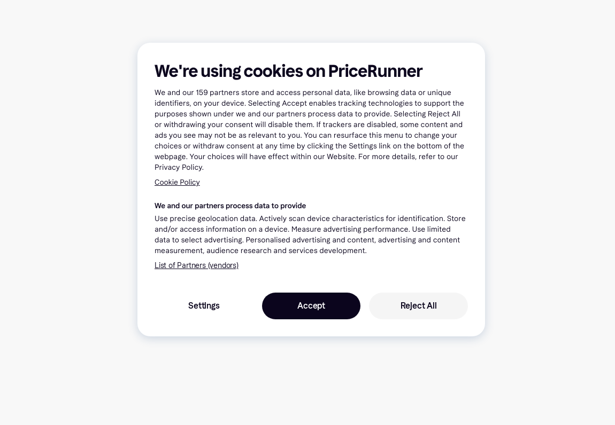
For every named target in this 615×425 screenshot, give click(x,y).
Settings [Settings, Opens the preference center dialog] (203, 306)
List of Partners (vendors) (197, 265)
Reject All (419, 306)
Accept (311, 306)
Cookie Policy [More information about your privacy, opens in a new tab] (177, 182)
